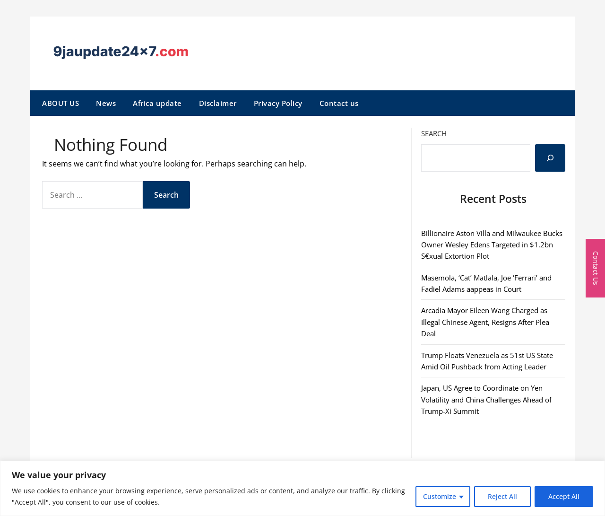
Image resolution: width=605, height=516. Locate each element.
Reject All (502, 496)
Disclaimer (218, 103)
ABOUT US (60, 103)
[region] (302, 488)
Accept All (563, 496)
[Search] (550, 158)
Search (434, 133)
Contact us (339, 103)
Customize (439, 496)
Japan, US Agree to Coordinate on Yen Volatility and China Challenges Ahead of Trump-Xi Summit (486, 399)
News (106, 103)
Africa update (157, 103)
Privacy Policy (278, 103)
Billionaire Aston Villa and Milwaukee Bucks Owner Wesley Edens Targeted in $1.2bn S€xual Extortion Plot (491, 244)
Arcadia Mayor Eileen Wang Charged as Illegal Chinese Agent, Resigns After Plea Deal (485, 322)
